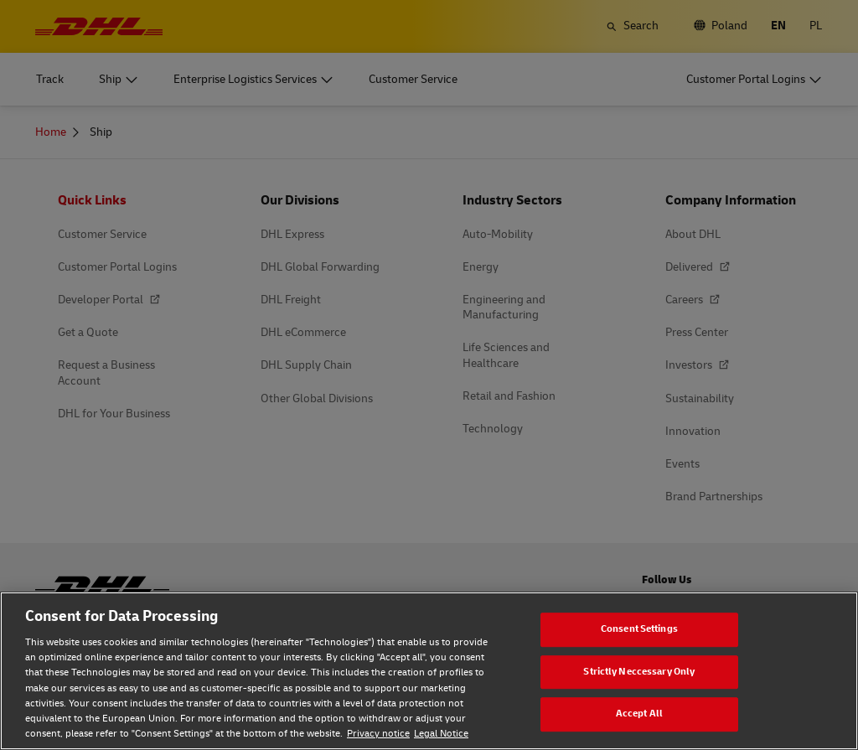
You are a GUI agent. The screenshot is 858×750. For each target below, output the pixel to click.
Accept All (639, 713)
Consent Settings (639, 629)
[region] (429, 671)
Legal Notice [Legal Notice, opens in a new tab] (441, 733)
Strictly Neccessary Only (639, 671)
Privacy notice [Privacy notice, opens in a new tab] (378, 733)
